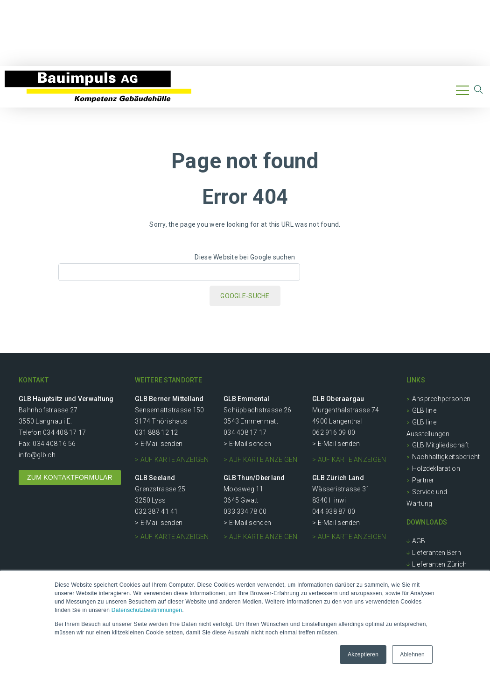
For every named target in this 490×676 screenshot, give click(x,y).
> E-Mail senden (158, 443)
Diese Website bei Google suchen (245, 257)
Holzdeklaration (436, 468)
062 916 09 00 (333, 432)
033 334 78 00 (245, 511)
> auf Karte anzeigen (172, 459)
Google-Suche (244, 296)
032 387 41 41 (156, 511)
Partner (423, 480)
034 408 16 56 (54, 443)
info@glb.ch (37, 455)
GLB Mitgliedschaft (440, 445)
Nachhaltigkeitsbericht (446, 456)
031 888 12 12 (156, 432)
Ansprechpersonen (441, 399)
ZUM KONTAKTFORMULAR (69, 477)
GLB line (424, 410)
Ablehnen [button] (412, 654)
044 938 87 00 (333, 511)
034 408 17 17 (64, 432)
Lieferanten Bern (436, 552)
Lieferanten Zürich (439, 564)
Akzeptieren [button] (363, 654)
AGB (419, 541)
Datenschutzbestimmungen (147, 610)
